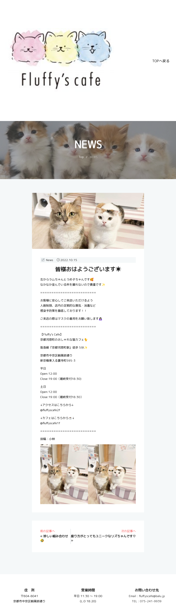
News (49, 260)
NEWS (93, 157)
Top (81, 157)
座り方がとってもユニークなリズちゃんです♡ (103, 536)
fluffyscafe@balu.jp (147, 596)
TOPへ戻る (160, 60)
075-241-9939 (147, 601)
